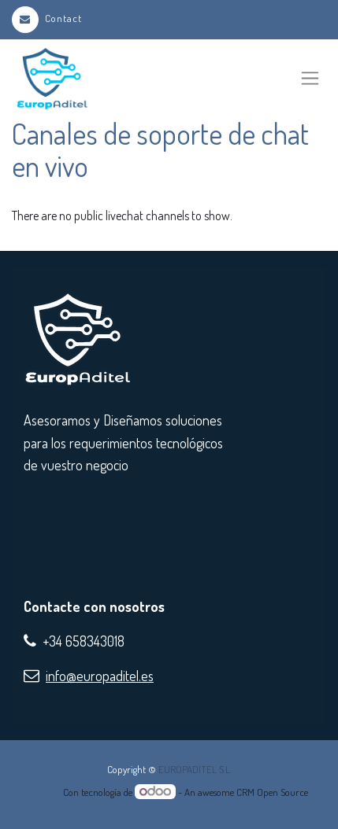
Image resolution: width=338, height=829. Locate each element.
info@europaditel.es (100, 675)
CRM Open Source (272, 792)
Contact (47, 18)
